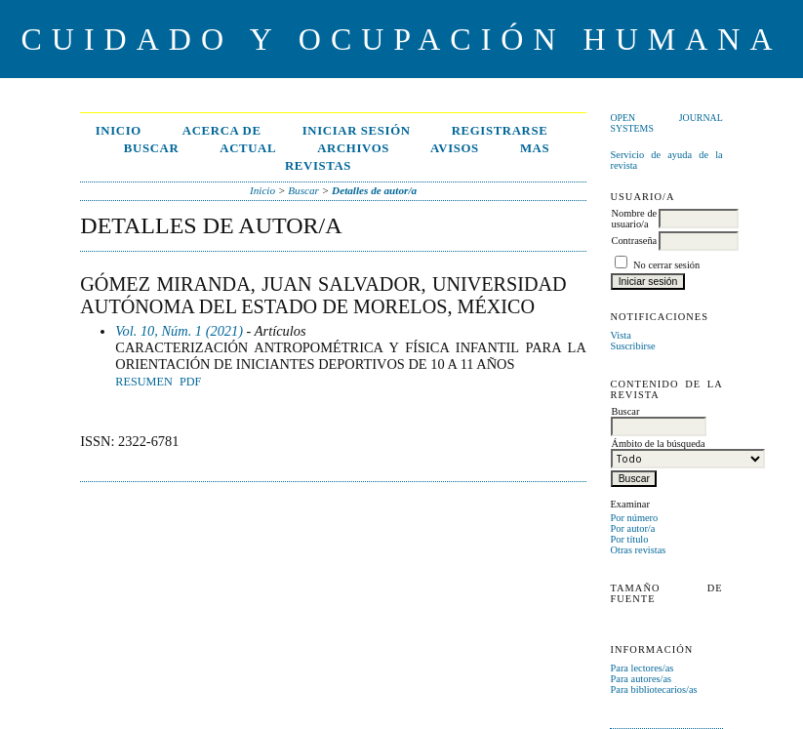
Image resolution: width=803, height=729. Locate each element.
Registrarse (500, 131)
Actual (248, 148)
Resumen (143, 381)
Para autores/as (640, 678)
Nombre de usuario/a (634, 218)
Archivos (353, 148)
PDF (190, 381)
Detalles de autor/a (374, 190)
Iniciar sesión (356, 131)
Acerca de (221, 131)
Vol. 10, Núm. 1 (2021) (179, 331)
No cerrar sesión (666, 265)
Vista (620, 335)
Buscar (151, 148)
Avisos (454, 148)
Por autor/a (632, 528)
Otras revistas (637, 550)
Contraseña (634, 240)
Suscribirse (632, 346)
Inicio (118, 131)
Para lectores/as (641, 668)
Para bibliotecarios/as (653, 689)
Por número (634, 517)
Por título (629, 539)
